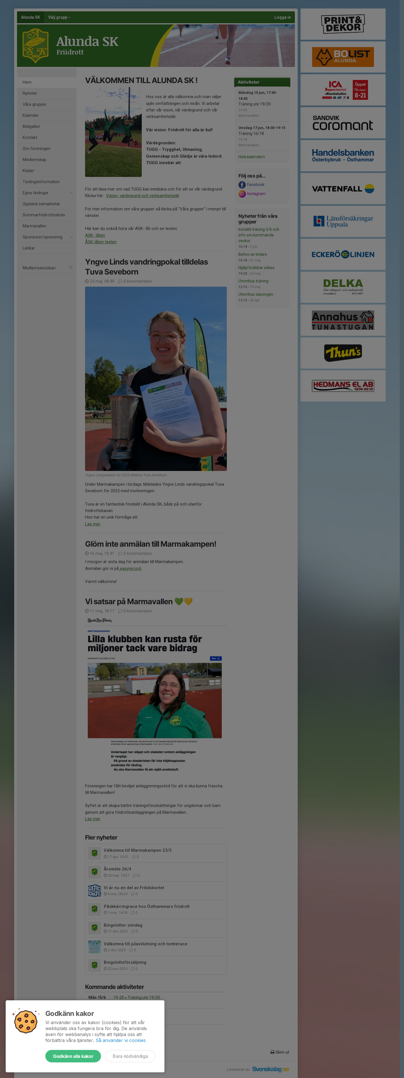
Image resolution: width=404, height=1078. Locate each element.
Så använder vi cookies (121, 1040)
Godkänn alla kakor (73, 1056)
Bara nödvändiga (130, 1056)
